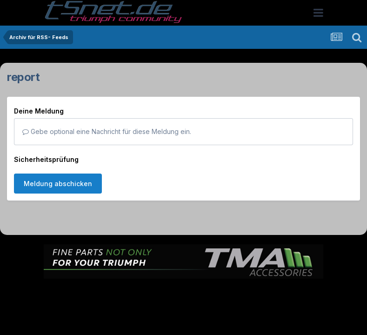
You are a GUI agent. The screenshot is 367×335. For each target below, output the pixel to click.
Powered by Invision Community (184, 312)
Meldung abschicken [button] (58, 184)
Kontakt (243, 293)
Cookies (276, 293)
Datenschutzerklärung (189, 293)
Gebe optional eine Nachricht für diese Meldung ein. (106, 131)
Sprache (94, 293)
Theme (133, 293)
